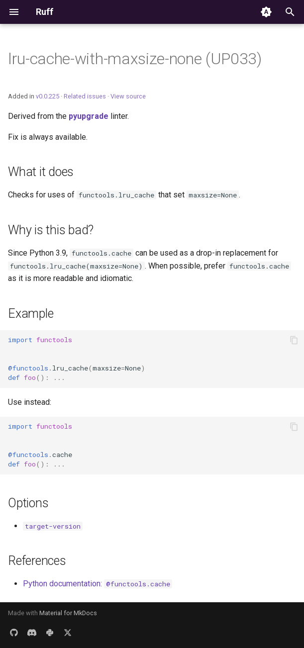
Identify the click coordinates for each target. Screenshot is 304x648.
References (37, 561)
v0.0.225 (47, 96)
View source (128, 96)
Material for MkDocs (68, 613)
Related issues (85, 96)
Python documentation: (97, 583)
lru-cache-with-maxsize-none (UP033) (135, 58)
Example (30, 313)
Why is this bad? (51, 230)
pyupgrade (88, 116)
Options (28, 503)
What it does (41, 172)
